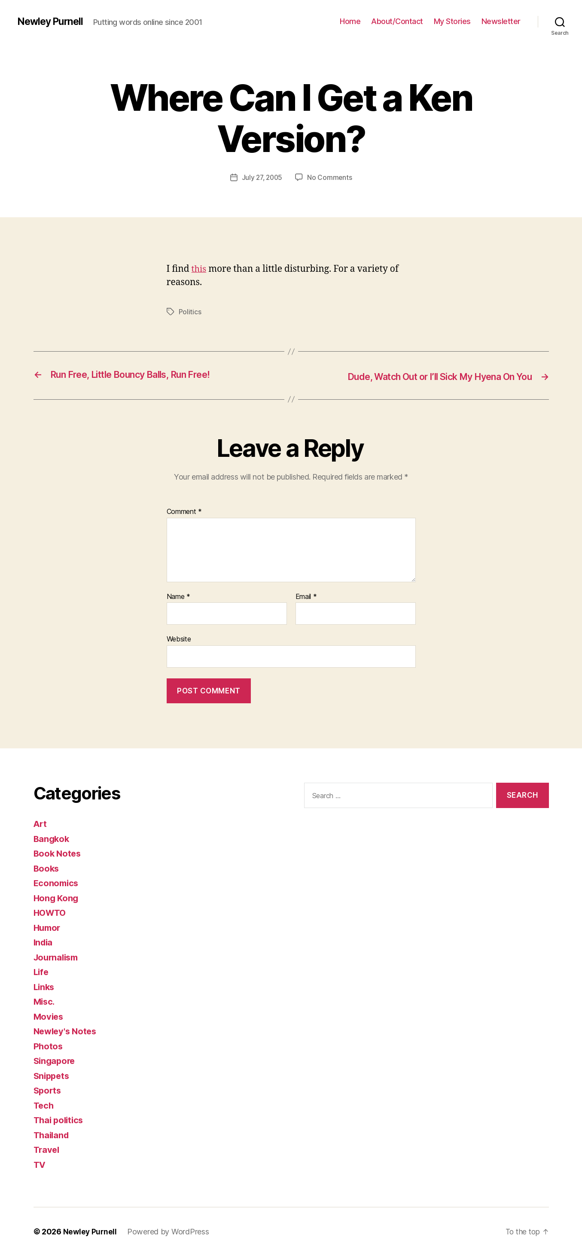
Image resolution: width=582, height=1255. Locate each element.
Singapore (56, 1059)
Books (47, 867)
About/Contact (397, 21)
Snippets (53, 1075)
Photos (49, 1045)
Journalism (58, 956)
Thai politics (60, 1119)
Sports (48, 1089)
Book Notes (58, 852)
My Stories (452, 21)
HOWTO (51, 911)
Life (42, 971)
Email (306, 596)
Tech (44, 1104)
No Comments (330, 177)
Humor (48, 926)
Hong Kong (57, 897)
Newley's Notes (67, 1030)
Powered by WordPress (169, 1230)
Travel (47, 1148)
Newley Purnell (51, 21)
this (199, 269)
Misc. (45, 1000)
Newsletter (501, 21)
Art (41, 822)
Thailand (52, 1134)
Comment (184, 511)
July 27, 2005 (261, 177)
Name (178, 596)
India (44, 941)
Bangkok (52, 838)
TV (40, 1163)
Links (45, 986)
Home (350, 21)
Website (179, 638)
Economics (57, 882)
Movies (49, 1015)
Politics (190, 311)
